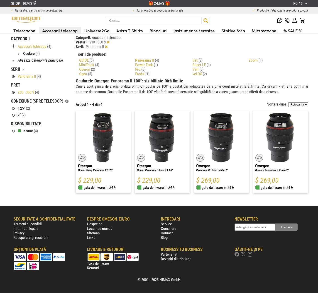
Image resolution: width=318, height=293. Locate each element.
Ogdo (85, 74)
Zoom (256, 60)
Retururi (93, 268)
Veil (198, 69)
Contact (167, 233)
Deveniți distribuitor (176, 259)
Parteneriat (169, 254)
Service (166, 224)
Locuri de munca (99, 228)
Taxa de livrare (98, 263)
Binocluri (158, 30)
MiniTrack (89, 64)
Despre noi (95, 224)
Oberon (87, 69)
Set (198, 60)
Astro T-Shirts (129, 30)
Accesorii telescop (60, 30)
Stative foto (233, 30)
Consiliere (168, 228)
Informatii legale (26, 228)
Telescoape (24, 30)
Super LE (202, 64)
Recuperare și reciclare (31, 237)
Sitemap (93, 233)
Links (91, 237)
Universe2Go (97, 30)
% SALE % (292, 30)
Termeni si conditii (28, 224)
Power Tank (146, 64)
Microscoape (264, 30)
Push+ (142, 74)
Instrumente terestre (194, 30)
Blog (164, 237)
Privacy (19, 233)
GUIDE (86, 60)
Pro (140, 69)
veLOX (200, 74)
